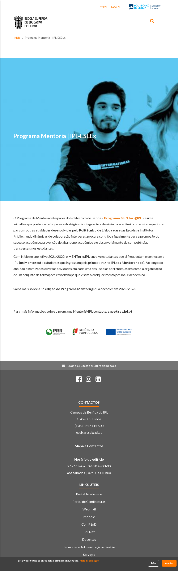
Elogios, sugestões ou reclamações (92, 365)
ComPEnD (89, 524)
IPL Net (89, 532)
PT (101, 7)
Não (153, 563)
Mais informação (89, 561)
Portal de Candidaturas (89, 502)
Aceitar (169, 563)
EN (105, 7)
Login (115, 6)
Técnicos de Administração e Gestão (89, 547)
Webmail (89, 509)
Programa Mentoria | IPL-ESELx (54, 136)
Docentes (89, 539)
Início (17, 37)
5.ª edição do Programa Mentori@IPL (69, 289)
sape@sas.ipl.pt (120, 311)
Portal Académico (89, 494)
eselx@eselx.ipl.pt (89, 432)
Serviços (89, 554)
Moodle (89, 517)
